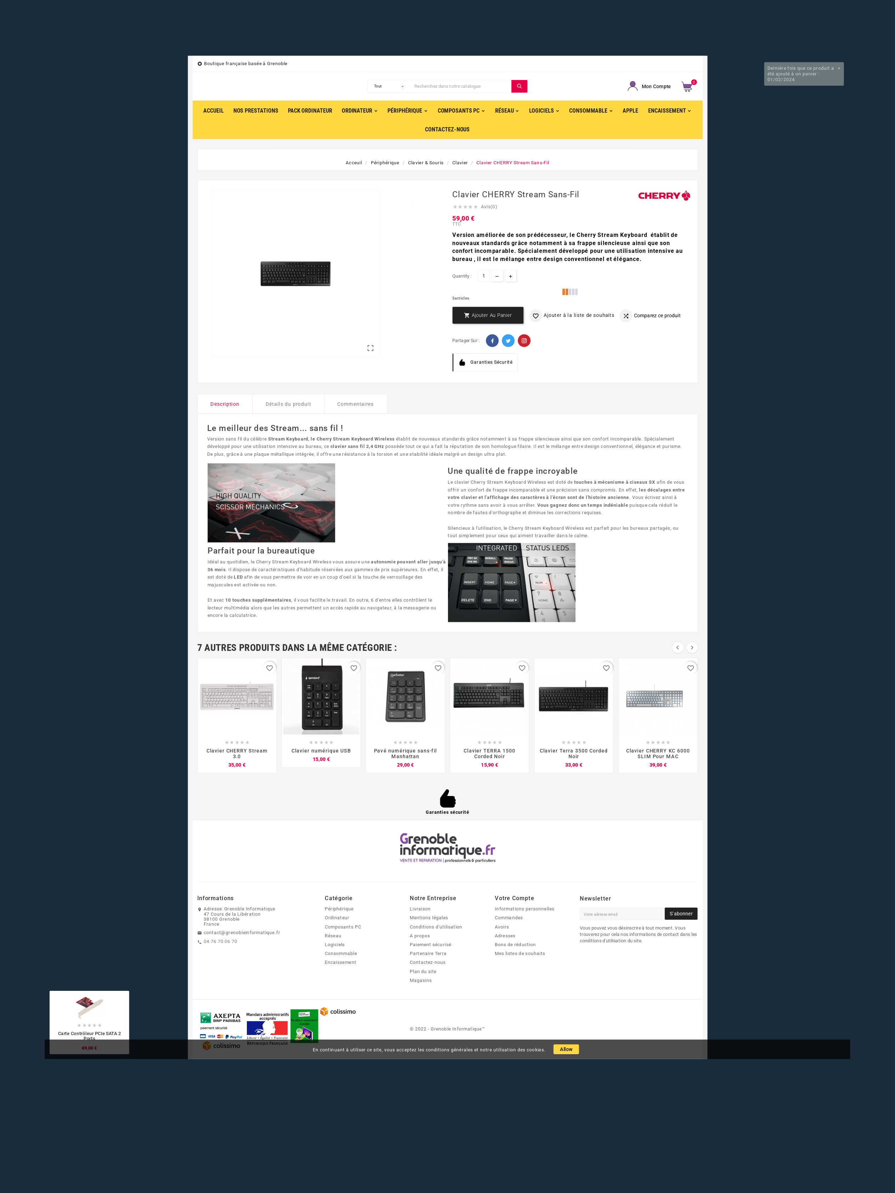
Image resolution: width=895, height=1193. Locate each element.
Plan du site (423, 970)
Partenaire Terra (428, 953)
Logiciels (335, 944)
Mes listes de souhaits (520, 953)
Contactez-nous (428, 962)
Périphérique (339, 908)
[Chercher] (461, 86)
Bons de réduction (515, 944)
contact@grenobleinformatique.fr (242, 932)
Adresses (505, 935)
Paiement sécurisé (430, 944)
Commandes (509, 917)
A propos (420, 935)
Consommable (341, 953)
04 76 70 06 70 (220, 941)
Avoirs (502, 926)
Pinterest (524, 340)
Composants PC (343, 926)
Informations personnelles (524, 908)
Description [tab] (224, 404)
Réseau (333, 935)
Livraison (420, 908)
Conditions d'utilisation (436, 926)
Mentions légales (429, 917)
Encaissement (340, 962)
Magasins (421, 980)
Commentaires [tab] (355, 404)
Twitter (508, 340)
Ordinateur (337, 917)
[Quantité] (483, 276)
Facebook (492, 340)
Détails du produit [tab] (288, 404)
